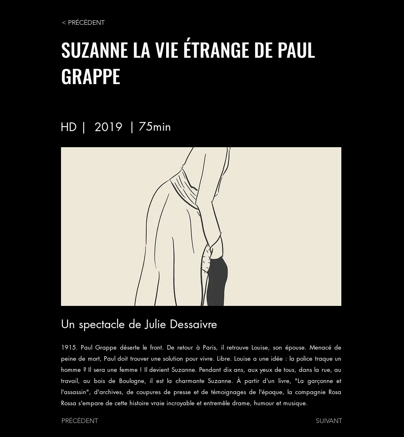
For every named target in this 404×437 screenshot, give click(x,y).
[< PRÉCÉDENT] (89, 22)
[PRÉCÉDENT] (88, 421)
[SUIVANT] (321, 421)
